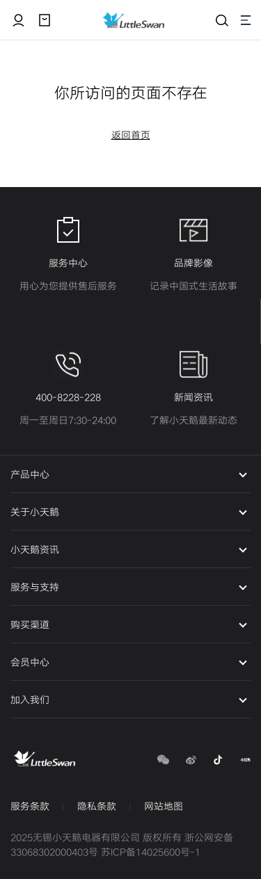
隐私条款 (96, 806)
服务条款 (29, 806)
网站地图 (163, 806)
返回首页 (130, 135)
